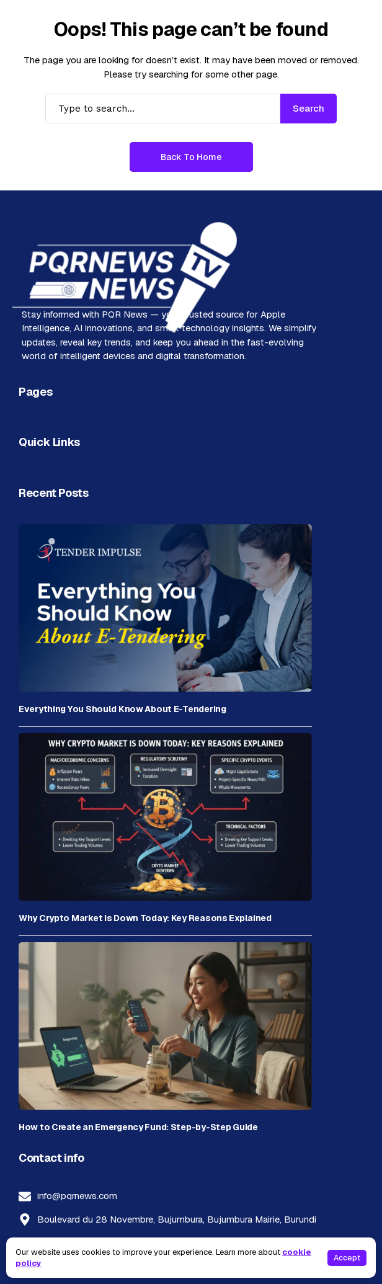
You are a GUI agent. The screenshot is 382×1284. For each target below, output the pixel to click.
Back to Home (191, 157)
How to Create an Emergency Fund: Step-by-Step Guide (138, 1127)
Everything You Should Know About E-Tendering (122, 709)
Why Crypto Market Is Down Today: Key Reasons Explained (145, 918)
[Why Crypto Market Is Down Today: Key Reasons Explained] (165, 817)
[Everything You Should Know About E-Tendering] (165, 608)
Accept (347, 1258)
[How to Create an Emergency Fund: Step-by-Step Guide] (165, 1026)
